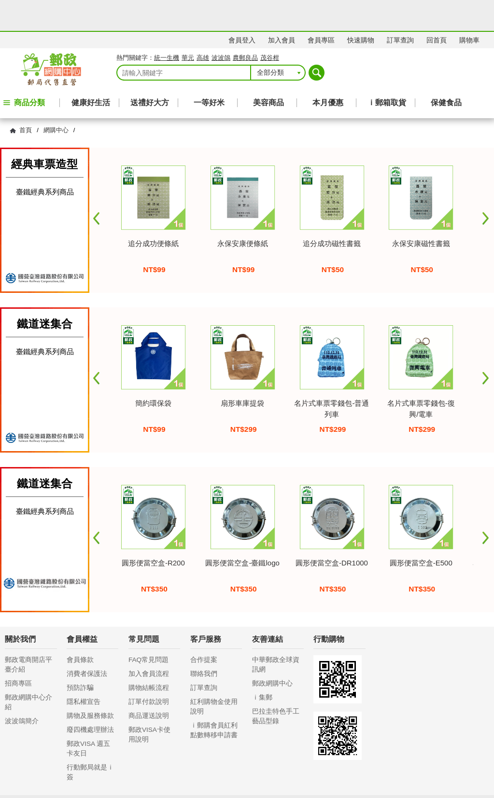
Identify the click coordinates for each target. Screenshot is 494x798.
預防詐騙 (80, 656)
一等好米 (209, 72)
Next (486, 187)
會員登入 (241, 9)
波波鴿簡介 (22, 690)
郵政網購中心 (272, 652)
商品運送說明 (148, 684)
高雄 (203, 26)
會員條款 (80, 629)
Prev (96, 187)
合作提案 (203, 629)
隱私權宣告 (83, 670)
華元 (188, 26)
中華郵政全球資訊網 (275, 633)
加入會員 (281, 9)
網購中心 (56, 99)
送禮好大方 (149, 72)
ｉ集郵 (262, 666)
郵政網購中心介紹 (28, 671)
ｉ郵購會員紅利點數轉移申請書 (214, 699)
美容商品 (268, 72)
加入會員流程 (148, 643)
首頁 (25, 99)
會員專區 (321, 9)
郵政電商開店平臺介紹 (28, 633)
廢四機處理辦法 (90, 698)
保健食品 (446, 72)
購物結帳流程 (148, 656)
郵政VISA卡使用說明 (149, 703)
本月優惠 (327, 72)
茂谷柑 (269, 26)
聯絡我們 (203, 643)
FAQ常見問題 (148, 629)
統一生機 (166, 26)
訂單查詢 (400, 9)
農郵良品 (245, 26)
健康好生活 (90, 72)
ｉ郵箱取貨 (386, 72)
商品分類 (29, 72)
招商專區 (18, 652)
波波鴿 (221, 26)
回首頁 (436, 9)
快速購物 (360, 9)
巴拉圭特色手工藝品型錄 (275, 685)
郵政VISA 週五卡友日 (88, 717)
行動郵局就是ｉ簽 (90, 741)
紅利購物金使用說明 (214, 675)
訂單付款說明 (148, 670)
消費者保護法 (87, 643)
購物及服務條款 (90, 684)
